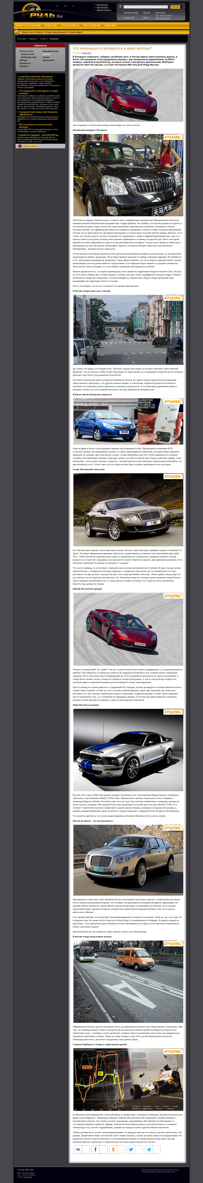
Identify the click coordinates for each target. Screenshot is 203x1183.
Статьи (43, 39)
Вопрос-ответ (28, 54)
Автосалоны (49, 60)
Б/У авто (146, 12)
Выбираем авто (29, 57)
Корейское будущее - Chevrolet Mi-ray (39, 135)
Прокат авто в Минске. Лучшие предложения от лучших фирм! (52, 32)
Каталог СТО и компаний (28, 26)
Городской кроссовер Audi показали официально (38, 113)
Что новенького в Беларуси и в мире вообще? (38, 92)
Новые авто (110, 26)
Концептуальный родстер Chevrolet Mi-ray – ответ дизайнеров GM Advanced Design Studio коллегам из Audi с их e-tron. (37, 139)
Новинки (54, 39)
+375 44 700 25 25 (162, 18)
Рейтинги (24, 66)
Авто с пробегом (91, 26)
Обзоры (23, 60)
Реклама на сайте (131, 12)
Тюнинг (46, 57)
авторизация (102, 7)
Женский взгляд (50, 51)
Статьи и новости (70, 26)
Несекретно (25, 63)
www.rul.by (86, 53)
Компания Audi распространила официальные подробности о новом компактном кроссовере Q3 (38, 119)
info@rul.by (27, 1177)
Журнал (32, 39)
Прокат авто (51, 26)
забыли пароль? (104, 10)
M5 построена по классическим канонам (35, 125)
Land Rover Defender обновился (36, 76)
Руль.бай (22, 39)
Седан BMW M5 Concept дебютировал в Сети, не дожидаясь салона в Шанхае (37, 130)
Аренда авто (160, 12)
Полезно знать (27, 51)
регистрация (102, 5)
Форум (146, 17)
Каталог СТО (129, 17)
